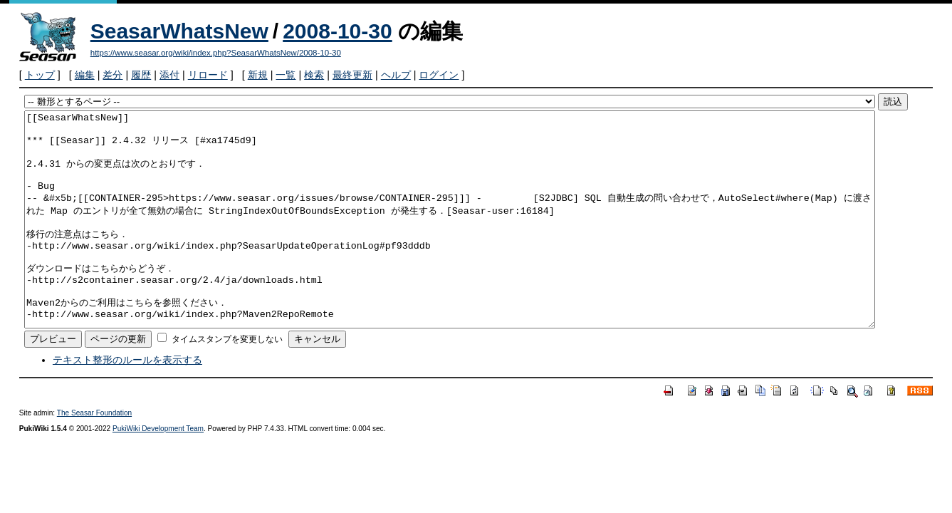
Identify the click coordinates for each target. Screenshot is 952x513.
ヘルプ (396, 75)
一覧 (285, 75)
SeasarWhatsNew (179, 31)
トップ (40, 75)
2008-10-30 (337, 31)
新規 (258, 75)
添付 (169, 75)
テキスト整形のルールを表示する (127, 402)
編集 (85, 75)
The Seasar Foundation (94, 456)
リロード (208, 75)
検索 (314, 75)
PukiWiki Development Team (158, 471)
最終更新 (352, 75)
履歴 (141, 75)
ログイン (439, 75)
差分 (112, 75)
